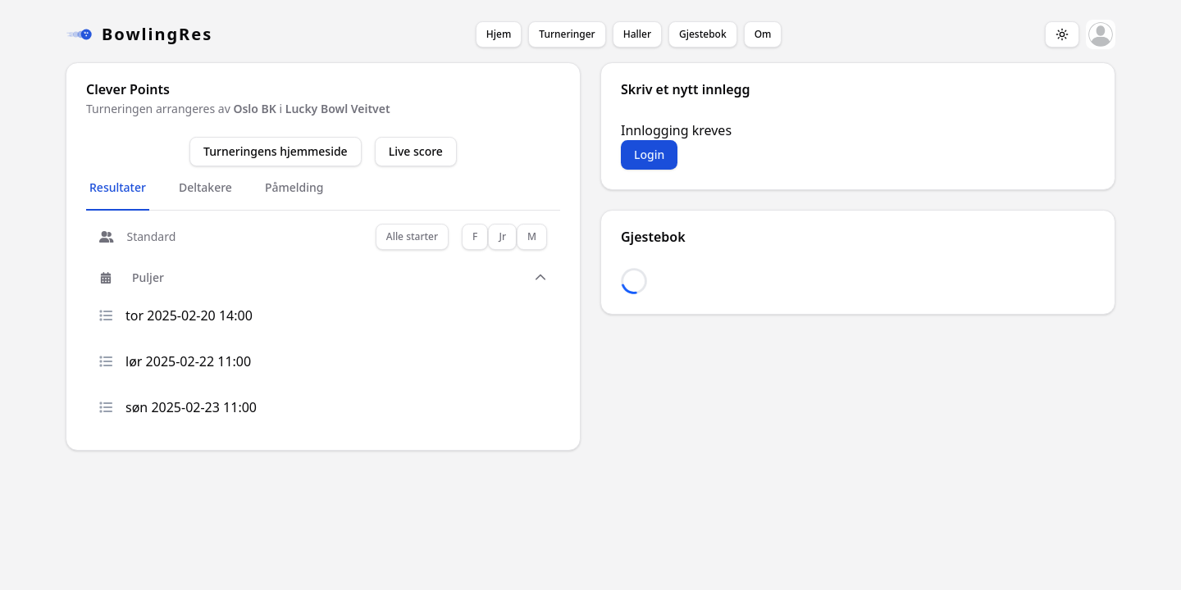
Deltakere (205, 187)
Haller (637, 34)
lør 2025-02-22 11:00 (175, 361)
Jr (502, 236)
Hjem (498, 34)
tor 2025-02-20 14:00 (176, 315)
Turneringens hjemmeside (275, 151)
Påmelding (294, 187)
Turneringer (567, 34)
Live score (416, 151)
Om (763, 34)
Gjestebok (703, 34)
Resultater (117, 187)
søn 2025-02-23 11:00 (178, 407)
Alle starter (412, 236)
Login (649, 154)
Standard (137, 236)
